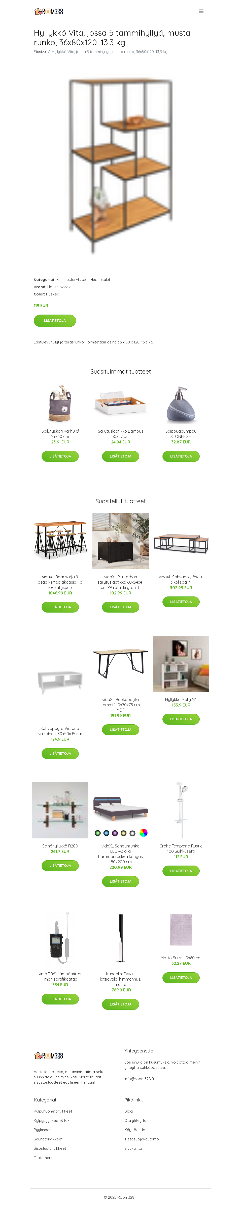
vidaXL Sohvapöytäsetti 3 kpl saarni (181, 579)
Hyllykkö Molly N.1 (181, 699)
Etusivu (40, 51)
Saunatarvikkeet (48, 1139)
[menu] (202, 11)
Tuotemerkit (44, 1157)
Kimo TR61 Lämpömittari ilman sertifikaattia (60, 976)
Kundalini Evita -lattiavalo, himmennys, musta (120, 979)
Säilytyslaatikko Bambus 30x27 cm (120, 434)
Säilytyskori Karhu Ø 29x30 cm (60, 434)
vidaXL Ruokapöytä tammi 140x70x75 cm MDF (120, 705)
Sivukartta (133, 1148)
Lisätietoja (55, 320)
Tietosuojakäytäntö (141, 1139)
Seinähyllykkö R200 (60, 845)
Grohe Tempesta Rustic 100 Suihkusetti (180, 848)
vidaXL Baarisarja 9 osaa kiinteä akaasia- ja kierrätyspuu (60, 582)
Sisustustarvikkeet (72, 279)
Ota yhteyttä (135, 1120)
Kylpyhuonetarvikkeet (53, 1111)
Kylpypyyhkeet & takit (53, 1120)
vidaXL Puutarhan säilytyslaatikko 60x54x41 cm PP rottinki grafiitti (120, 582)
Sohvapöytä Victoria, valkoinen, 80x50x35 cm (60, 731)
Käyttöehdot (135, 1129)
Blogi (128, 1111)
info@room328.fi (139, 1078)
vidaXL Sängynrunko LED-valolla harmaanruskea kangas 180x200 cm (120, 853)
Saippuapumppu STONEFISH (180, 434)
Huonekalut (100, 279)
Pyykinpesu (43, 1129)
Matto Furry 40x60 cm (181, 957)
